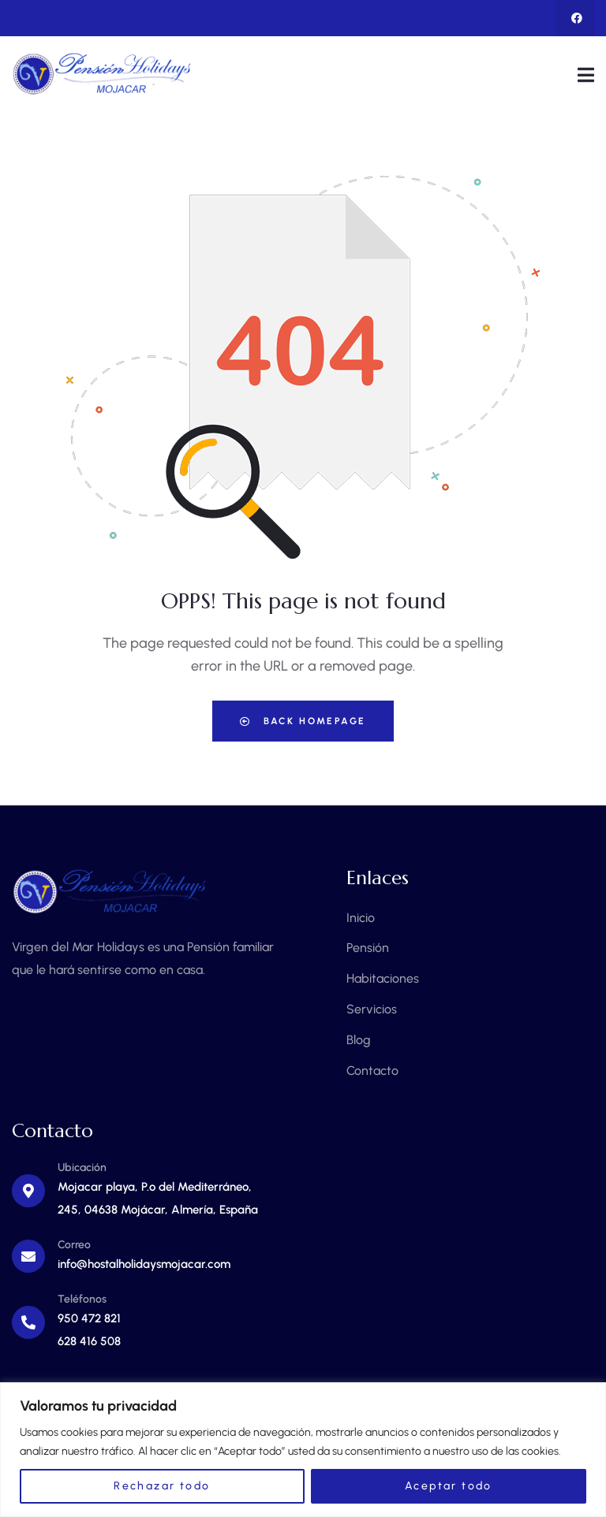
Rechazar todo (162, 1486)
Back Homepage (302, 721)
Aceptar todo (448, 1486)
